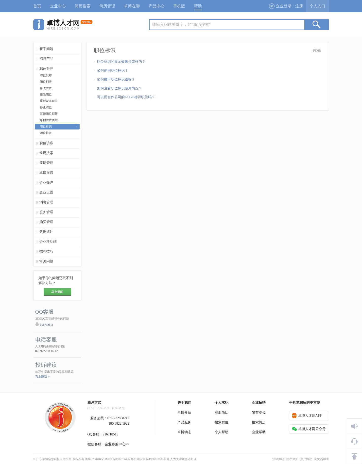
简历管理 (107, 6)
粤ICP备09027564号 (117, 459)
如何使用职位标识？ (112, 70)
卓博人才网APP (307, 415)
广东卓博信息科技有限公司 (54, 459)
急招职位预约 (49, 120)
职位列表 (46, 81)
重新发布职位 (49, 101)
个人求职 (221, 402)
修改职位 (46, 88)
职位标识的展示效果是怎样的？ (121, 62)
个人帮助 (221, 432)
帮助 (198, 6)
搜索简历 (259, 422)
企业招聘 (259, 402)
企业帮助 (259, 432)
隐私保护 (292, 459)
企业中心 (58, 6)
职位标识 (46, 126)
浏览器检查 (321, 459)
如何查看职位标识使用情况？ (119, 88)
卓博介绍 (184, 412)
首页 (37, 6)
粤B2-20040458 (94, 459)
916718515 (46, 324)
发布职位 (259, 412)
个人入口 (317, 6)
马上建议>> (43, 376)
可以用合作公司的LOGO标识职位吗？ (126, 97)
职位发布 (46, 75)
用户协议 (306, 459)
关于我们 (184, 402)
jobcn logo (62, 24)
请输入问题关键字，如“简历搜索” (181, 24)
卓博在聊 (132, 6)
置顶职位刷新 (49, 113)
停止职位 (46, 107)
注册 (299, 6)
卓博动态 (184, 432)
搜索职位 (221, 422)
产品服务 (184, 422)
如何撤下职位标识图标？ (116, 79)
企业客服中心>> (117, 444)
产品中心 (156, 6)
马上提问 (57, 292)
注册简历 (221, 412)
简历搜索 (82, 6)
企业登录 (280, 6)
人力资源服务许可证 (183, 459)
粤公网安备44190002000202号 (150, 459)
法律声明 (278, 459)
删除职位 (46, 94)
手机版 (179, 6)
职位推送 (46, 133)
